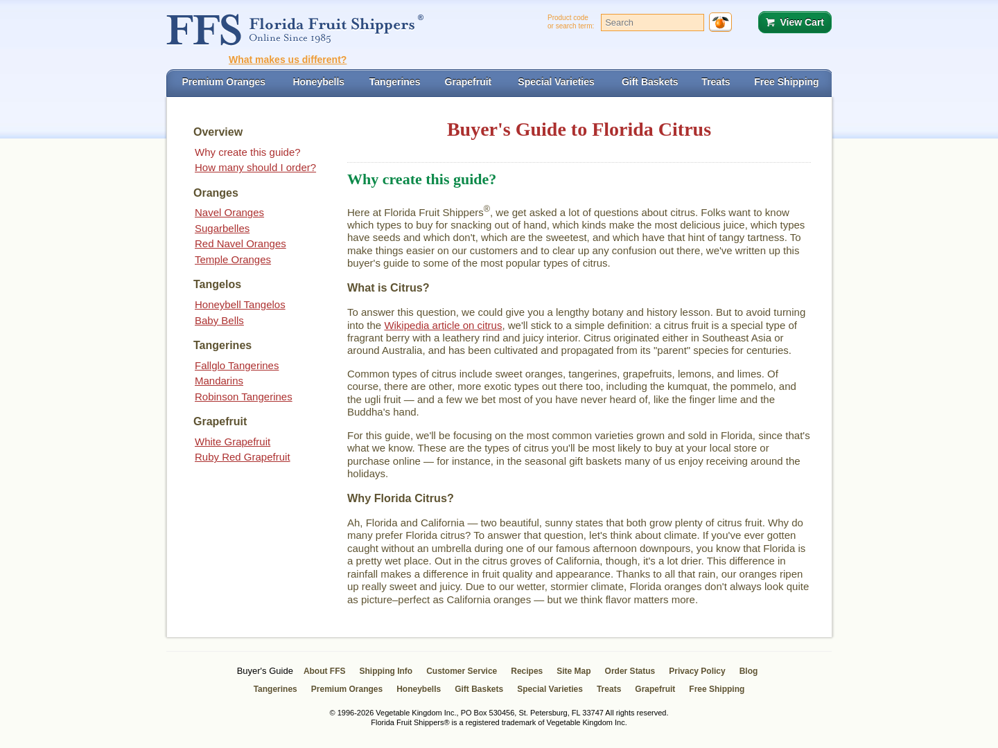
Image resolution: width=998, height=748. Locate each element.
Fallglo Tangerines (237, 365)
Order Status (630, 671)
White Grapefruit (232, 441)
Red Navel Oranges (240, 243)
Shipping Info (386, 671)
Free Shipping (716, 689)
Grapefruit (655, 689)
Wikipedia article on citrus (443, 325)
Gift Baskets (479, 689)
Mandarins (219, 380)
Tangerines (275, 689)
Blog (748, 671)
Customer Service (461, 671)
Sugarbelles (222, 228)
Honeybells (418, 689)
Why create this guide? (248, 152)
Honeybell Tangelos (240, 304)
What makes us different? (288, 59)
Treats (609, 689)
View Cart (802, 22)
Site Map (573, 671)
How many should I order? (255, 167)
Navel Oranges (229, 212)
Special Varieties (550, 689)
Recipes (527, 671)
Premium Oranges (347, 689)
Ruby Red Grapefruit (242, 457)
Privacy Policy (697, 671)
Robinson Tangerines (243, 396)
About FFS (325, 671)
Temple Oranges (233, 259)
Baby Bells (219, 320)
